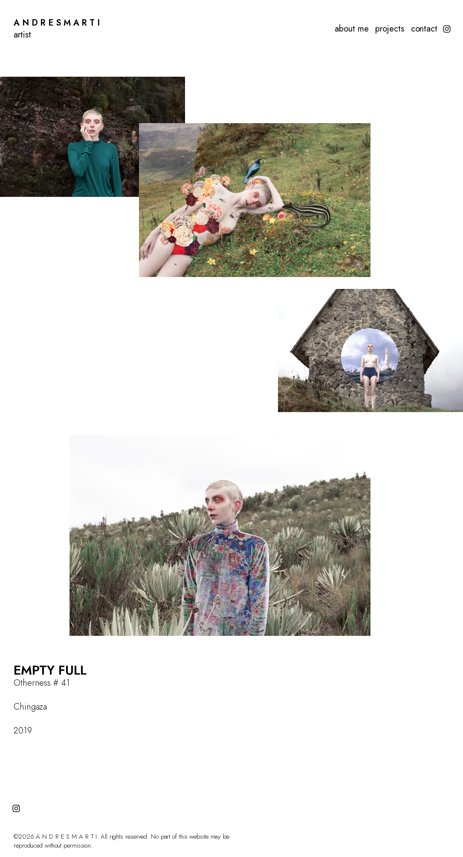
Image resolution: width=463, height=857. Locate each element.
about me (351, 29)
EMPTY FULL (50, 670)
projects (389, 29)
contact (424, 29)
